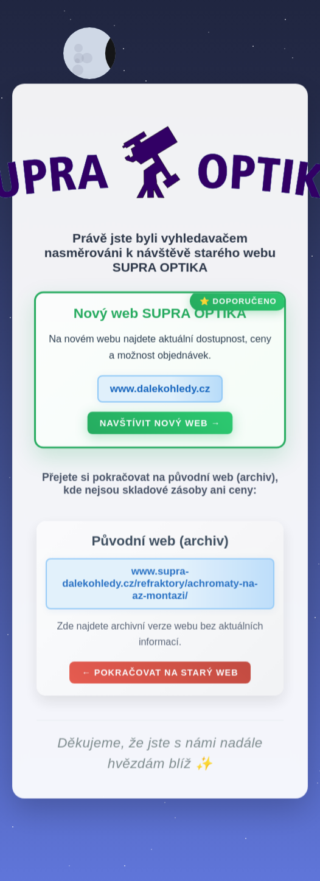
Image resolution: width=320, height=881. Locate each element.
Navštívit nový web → (160, 425)
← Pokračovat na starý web (160, 674)
